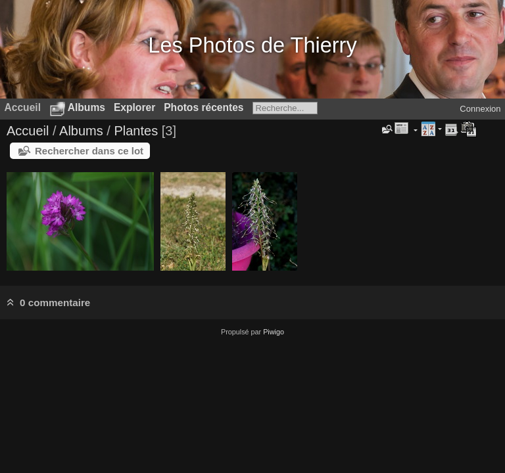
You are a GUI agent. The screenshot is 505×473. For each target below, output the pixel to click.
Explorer (134, 107)
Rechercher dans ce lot (89, 150)
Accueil (28, 131)
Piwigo (273, 332)
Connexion (480, 109)
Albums (86, 107)
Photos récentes (203, 107)
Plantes (136, 131)
